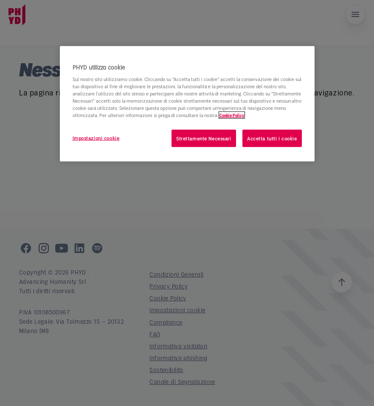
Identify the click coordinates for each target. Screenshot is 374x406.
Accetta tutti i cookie (272, 138)
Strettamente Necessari (203, 138)
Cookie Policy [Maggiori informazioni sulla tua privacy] (231, 115)
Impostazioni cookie (96, 137)
